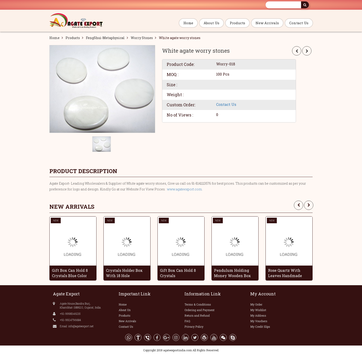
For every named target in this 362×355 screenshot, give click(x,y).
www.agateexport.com (184, 189)
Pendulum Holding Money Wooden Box (232, 273)
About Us (211, 23)
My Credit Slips (260, 326)
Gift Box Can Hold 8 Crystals (178, 273)
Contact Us (298, 23)
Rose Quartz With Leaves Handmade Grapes (285, 273)
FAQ (187, 321)
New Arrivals (267, 23)
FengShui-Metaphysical (105, 38)
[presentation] (298, 205)
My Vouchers (258, 321)
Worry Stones (142, 38)
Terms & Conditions (197, 304)
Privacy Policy (193, 326)
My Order (256, 304)
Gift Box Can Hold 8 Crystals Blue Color (70, 273)
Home (188, 23)
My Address (258, 315)
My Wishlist (258, 310)
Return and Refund (197, 315)
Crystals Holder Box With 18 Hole (124, 273)
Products (237, 23)
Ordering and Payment (199, 310)
